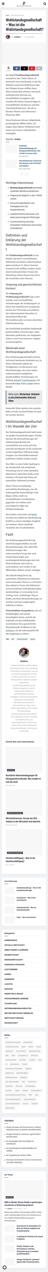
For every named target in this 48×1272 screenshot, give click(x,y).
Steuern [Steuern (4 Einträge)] (9, 1090)
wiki (12, 639)
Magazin (11, 770)
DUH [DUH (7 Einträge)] (13, 1055)
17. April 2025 (29, 37)
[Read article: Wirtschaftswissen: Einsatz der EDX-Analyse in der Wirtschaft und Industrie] (11, 164)
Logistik (8, 984)
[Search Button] (45, 4)
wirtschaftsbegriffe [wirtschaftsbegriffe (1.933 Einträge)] (13, 1099)
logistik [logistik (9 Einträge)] (28, 1069)
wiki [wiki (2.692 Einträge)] (36, 1095)
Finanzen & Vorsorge (14, 965)
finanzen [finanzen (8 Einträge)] (22, 1060)
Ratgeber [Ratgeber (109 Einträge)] (23, 1077)
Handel (7, 974)
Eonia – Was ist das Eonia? (26, 917)
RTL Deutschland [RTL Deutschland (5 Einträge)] (12, 1082)
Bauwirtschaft (11, 955)
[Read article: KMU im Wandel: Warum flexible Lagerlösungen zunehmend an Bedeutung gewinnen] (24, 1190)
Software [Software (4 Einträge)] (9, 1086)
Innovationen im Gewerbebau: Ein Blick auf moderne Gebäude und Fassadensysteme (29, 1228)
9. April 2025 (10, 864)
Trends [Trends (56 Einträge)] (25, 1090)
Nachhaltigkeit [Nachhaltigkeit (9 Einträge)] (22, 1073)
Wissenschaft (11, 1023)
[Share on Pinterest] (32, 68)
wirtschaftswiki (22, 639)
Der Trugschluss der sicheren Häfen (18, 1155)
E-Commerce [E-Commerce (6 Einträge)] (23, 1055)
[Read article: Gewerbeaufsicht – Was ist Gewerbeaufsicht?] (9, 910)
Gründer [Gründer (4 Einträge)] (32, 1060)
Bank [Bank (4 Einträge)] (23, 1047)
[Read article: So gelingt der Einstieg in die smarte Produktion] (9, 1239)
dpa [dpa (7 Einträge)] (7, 1055)
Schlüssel (10, 630)
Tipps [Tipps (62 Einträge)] (17, 1090)
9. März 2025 (23, 156)
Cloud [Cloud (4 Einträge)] (38, 1047)
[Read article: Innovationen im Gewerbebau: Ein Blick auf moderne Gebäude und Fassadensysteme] (9, 1228)
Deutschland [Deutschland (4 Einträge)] (21, 1051)
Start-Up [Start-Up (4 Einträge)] (19, 1086)
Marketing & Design (13, 994)
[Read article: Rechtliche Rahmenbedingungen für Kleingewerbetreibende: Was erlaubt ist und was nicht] (11, 149)
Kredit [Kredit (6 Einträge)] (25, 1064)
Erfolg (34, 514)
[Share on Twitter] (24, 68)
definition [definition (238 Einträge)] (9, 1051)
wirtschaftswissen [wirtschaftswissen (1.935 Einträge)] (13, 1104)
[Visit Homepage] (23, 3)
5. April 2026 (18, 1208)
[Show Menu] (3, 4)
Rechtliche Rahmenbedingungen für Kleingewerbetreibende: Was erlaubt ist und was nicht (23, 778)
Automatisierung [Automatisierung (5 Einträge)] (12, 1047)
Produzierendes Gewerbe (16, 999)
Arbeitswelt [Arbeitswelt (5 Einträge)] (28, 1042)
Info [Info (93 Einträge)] (40, 1060)
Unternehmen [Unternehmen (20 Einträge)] (36, 1090)
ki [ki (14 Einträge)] (6, 1064)
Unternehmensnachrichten (17, 1008)
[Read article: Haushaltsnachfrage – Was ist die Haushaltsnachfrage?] (9, 890)
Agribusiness (10, 940)
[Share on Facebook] (16, 68)
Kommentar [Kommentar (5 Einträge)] (14, 1064)
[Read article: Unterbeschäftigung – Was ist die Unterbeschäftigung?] (24, 842)
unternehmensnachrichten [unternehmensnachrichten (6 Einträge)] (15, 1095)
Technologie (10, 1004)
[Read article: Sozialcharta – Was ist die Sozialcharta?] (9, 900)
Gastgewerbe (10, 969)
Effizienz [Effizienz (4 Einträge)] (34, 1055)
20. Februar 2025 (24, 169)
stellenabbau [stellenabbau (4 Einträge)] (30, 1086)
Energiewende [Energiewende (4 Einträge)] (11, 1060)
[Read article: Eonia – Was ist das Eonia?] (9, 919)
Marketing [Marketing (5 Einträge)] (9, 1073)
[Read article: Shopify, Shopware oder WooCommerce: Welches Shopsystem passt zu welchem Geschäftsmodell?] (9, 1248)
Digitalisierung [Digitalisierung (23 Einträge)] (34, 1051)
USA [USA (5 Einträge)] (30, 1095)
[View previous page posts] (22, 174)
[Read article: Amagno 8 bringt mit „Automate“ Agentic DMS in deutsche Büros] (9, 1262)
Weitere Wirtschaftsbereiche (18, 1013)
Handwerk (9, 979)
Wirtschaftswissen (17, 15)
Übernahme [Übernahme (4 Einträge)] (10, 1108)
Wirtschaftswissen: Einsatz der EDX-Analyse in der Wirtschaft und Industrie (30, 163)
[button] (4, 1267)
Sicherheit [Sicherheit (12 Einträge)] (32, 1082)
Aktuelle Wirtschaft (14, 945)
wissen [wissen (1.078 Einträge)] (25, 1104)
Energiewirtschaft (13, 960)
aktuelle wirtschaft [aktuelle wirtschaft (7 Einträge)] (13, 1042)
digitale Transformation (25, 380)
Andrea (17, 37)
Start (7, 15)
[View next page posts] (26, 174)
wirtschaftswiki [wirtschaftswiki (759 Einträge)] (30, 1099)
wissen (32, 639)
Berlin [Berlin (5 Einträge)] (31, 1047)
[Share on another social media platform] (39, 68)
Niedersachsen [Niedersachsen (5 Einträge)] (11, 1077)
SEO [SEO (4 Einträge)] (23, 1082)
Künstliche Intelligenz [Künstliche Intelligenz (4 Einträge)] (14, 1069)
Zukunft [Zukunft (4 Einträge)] (35, 1104)
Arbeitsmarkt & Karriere (16, 950)
